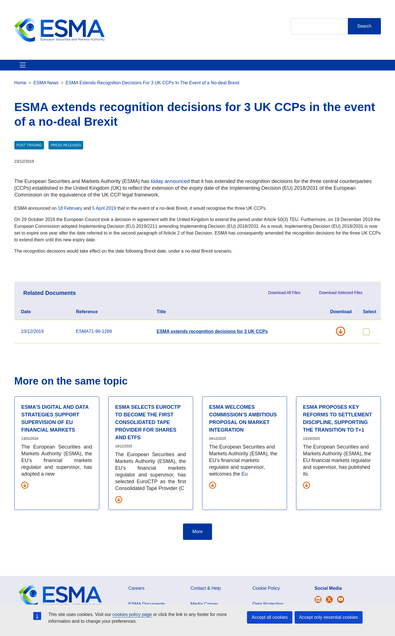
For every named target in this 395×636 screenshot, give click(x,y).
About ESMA (28, 68)
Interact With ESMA (223, 68)
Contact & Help (271, 68)
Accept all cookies (269, 617)
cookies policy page (132, 614)
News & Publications (124, 68)
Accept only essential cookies (328, 617)
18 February (70, 215)
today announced (170, 188)
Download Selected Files (340, 299)
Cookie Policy (266, 595)
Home (20, 89)
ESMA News (46, 89)
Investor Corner (174, 68)
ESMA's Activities (72, 68)
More (197, 538)
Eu (245, 480)
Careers (137, 595)
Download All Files (284, 299)
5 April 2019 (104, 215)
